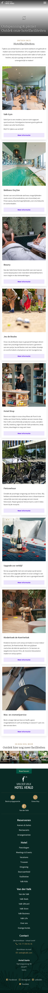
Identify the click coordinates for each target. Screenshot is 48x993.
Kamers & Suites (24, 825)
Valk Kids (24, 881)
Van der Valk (24, 807)
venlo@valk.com (24, 952)
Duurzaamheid (24, 871)
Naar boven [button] (24, 771)
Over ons (24, 923)
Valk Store (24, 908)
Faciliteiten (24, 876)
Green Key (35, 798)
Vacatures (24, 857)
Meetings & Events (24, 852)
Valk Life (24, 918)
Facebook (11, 979)
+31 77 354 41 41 (24, 944)
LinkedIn (37, 979)
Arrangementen (24, 835)
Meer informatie (24, 135)
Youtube (24, 984)
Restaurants (24, 830)
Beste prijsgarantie (12, 798)
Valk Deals (24, 899)
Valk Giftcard (24, 903)
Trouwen (24, 862)
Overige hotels (24, 928)
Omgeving (24, 867)
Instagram (24, 979)
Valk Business (24, 913)
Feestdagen (24, 847)
